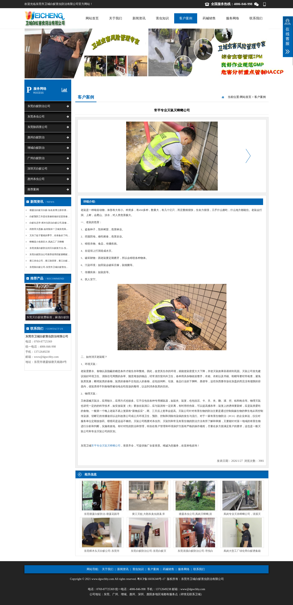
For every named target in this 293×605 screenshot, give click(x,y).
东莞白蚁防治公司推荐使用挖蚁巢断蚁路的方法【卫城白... (58, 254)
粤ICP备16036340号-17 (151, 579)
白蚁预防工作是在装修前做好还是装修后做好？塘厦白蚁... (58, 216)
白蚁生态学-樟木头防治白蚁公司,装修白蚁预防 (52, 223)
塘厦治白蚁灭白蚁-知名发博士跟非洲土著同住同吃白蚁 (57, 210)
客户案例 (185, 18)
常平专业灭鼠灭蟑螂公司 (105, 445)
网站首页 (92, 18)
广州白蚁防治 (36, 158)
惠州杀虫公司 (36, 179)
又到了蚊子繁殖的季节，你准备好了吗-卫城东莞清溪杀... (58, 235)
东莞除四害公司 (37, 127)
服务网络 (232, 18)
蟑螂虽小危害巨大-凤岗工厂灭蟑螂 (47, 241)
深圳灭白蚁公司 (37, 168)
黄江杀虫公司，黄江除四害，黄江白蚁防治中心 (53, 260)
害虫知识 (162, 18)
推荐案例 (33, 189)
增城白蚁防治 (36, 147)
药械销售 (209, 18)
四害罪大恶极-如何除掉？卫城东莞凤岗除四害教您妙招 (57, 229)
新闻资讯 (138, 18)
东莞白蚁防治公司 (38, 106)
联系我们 (255, 18)
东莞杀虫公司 (36, 116)
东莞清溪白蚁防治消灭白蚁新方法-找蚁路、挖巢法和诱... (58, 248)
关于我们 (115, 18)
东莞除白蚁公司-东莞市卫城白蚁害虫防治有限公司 (55, 267)
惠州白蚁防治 (36, 137)
